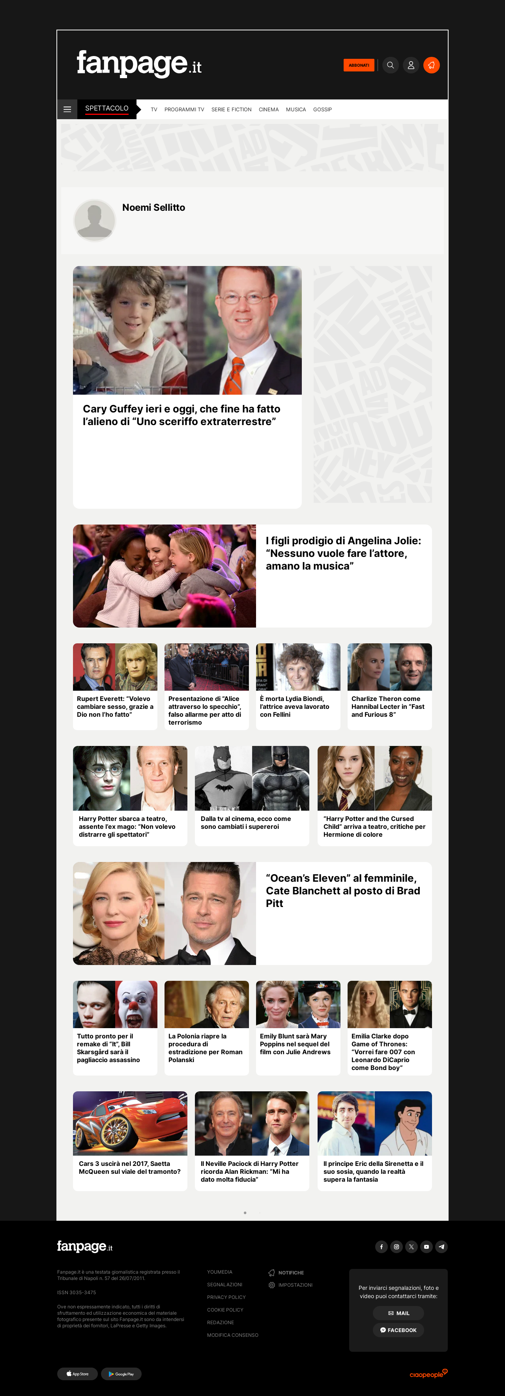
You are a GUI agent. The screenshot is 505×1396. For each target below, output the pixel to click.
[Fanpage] (84, 1246)
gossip (322, 109)
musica (296, 109)
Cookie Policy (225, 1310)
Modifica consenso (232, 1335)
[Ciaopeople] (429, 1376)
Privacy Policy (226, 1297)
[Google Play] (121, 1374)
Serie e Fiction (231, 109)
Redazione (220, 1322)
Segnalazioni (224, 1284)
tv (154, 109)
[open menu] (67, 109)
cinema (269, 109)
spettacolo (107, 108)
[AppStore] (77, 1374)
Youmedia (219, 1272)
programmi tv (184, 109)
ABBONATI (359, 65)
